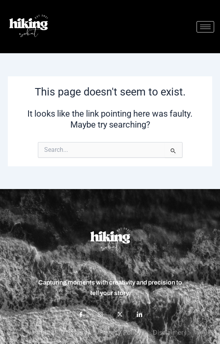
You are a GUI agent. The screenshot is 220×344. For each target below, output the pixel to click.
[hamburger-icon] (205, 26)
